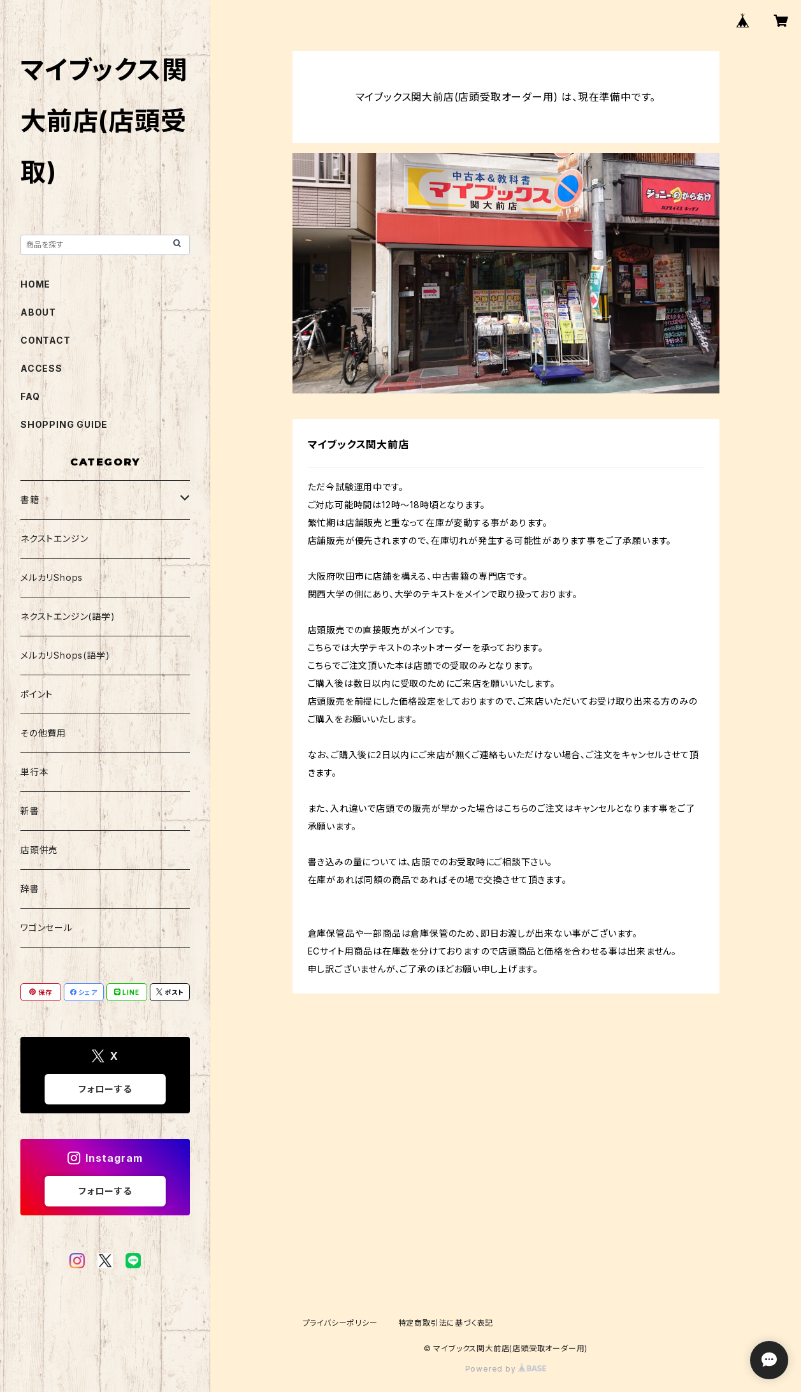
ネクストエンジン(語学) (67, 616)
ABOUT (38, 312)
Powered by (506, 1369)
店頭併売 (39, 849)
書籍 (30, 499)
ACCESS (41, 368)
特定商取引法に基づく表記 (446, 1323)
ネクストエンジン (54, 538)
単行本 (34, 771)
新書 (30, 810)
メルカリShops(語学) (65, 655)
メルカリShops (51, 577)
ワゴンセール (46, 927)
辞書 (30, 888)
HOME (35, 284)
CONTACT (45, 340)
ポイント (36, 694)
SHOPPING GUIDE (64, 424)
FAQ (30, 396)
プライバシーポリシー (340, 1323)
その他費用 (43, 733)
